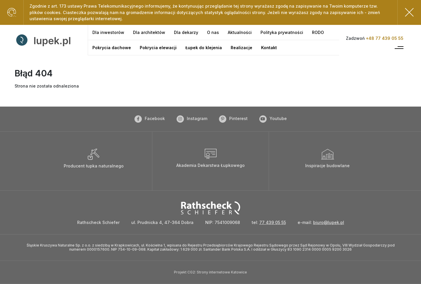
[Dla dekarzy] (186, 32)
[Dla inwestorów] (108, 32)
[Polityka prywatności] (282, 32)
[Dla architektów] (149, 32)
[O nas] (213, 32)
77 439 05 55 (272, 222)
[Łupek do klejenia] (203, 47)
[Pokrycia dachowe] (111, 47)
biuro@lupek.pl (328, 222)
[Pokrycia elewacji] (158, 47)
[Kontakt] (269, 47)
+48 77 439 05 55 (384, 38)
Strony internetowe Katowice (222, 272)
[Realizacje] (241, 47)
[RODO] (318, 32)
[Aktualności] (239, 32)
